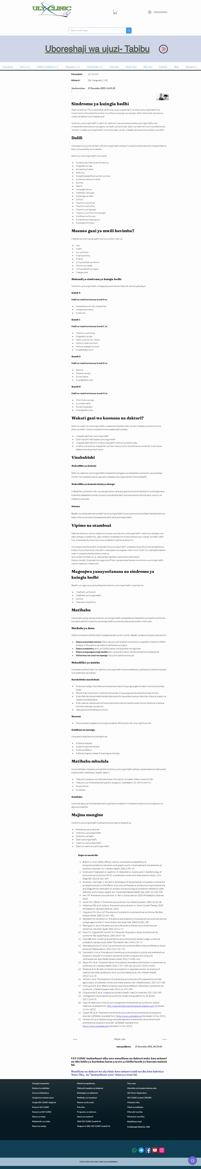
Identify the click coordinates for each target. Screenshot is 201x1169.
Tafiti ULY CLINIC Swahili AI (89, 1121)
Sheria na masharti (85, 1116)
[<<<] (75, 1039)
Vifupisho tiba (133, 1102)
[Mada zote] (119, 1039)
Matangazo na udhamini (87, 1093)
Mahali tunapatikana (86, 1083)
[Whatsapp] (134, 1150)
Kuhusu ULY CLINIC (40, 1107)
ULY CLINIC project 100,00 (138, 1097)
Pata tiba (81, 1107)
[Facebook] (148, 1150)
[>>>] (164, 1039)
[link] (115, 12)
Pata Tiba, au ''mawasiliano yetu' (93, 1074)
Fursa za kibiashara (40, 1093)
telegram (99, 1088)
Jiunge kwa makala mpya (43, 1097)
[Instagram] (161, 1150)
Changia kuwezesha (40, 1083)
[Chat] (192, 1160)
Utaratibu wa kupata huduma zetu (142, 1088)
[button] (74, 855)
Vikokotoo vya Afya (135, 1116)
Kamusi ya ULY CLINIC (41, 1112)
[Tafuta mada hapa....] (95, 30)
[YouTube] (155, 1150)
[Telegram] (141, 1150)
